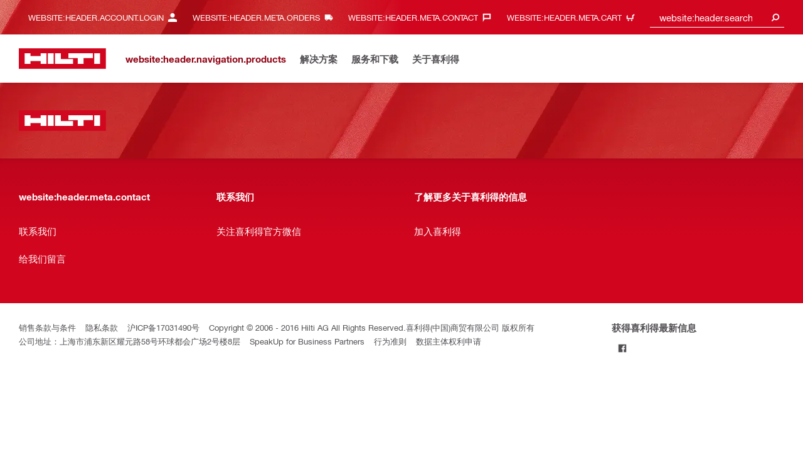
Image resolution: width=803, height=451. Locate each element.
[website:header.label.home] (62, 58)
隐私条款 (101, 327)
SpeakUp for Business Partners (307, 341)
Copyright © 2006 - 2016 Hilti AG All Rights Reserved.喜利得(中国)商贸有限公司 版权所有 (371, 327)
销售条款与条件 (47, 327)
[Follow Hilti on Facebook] (622, 348)
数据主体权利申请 (448, 341)
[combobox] (717, 17)
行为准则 (390, 341)
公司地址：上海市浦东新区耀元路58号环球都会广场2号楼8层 (129, 341)
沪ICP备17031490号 (163, 327)
